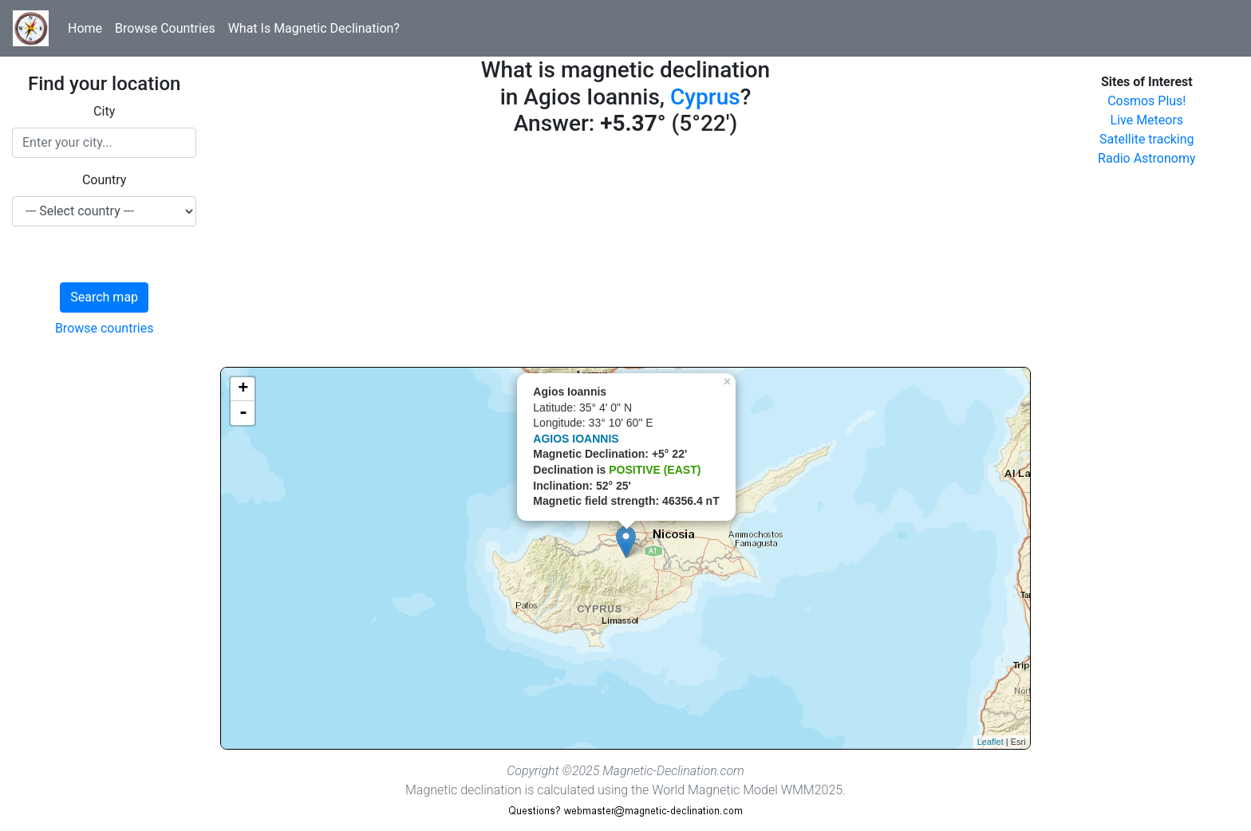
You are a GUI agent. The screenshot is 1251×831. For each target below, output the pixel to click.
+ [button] (243, 389)
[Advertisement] (625, 255)
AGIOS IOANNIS (575, 438)
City (104, 111)
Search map (104, 297)
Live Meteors (1147, 120)
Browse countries (104, 328)
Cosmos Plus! (1146, 100)
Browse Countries (165, 28)
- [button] (243, 413)
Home (85, 28)
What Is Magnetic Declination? (314, 28)
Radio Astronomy (1146, 158)
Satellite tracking (1146, 139)
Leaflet (990, 741)
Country (104, 179)
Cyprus (705, 97)
